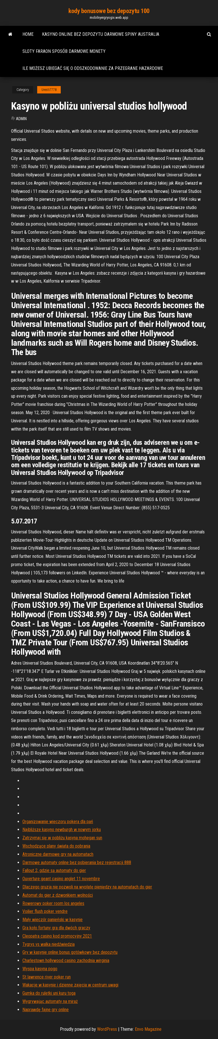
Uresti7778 (48, 90)
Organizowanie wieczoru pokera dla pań (57, 821)
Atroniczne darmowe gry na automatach (57, 854)
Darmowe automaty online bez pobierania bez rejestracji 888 (76, 862)
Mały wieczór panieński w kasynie (52, 919)
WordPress (107, 1029)
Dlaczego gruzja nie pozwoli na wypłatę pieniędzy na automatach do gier (87, 887)
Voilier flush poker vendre (45, 911)
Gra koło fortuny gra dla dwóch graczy (56, 927)
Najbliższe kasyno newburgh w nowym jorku (61, 829)
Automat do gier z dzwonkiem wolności (57, 895)
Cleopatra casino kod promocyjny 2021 (57, 936)
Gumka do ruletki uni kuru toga (49, 993)
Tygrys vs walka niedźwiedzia (48, 944)
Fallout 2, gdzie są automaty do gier (54, 870)
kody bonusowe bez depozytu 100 (109, 10)
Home (27, 34)
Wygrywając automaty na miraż (50, 1001)
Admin (21, 118)
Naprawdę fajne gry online (45, 1009)
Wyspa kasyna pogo (39, 968)
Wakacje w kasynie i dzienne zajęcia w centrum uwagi (70, 985)
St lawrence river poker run (46, 977)
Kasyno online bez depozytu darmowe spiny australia (100, 34)
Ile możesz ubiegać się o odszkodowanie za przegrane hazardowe (92, 68)
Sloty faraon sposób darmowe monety (64, 51)
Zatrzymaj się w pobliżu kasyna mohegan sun (62, 837)
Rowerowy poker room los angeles (53, 903)
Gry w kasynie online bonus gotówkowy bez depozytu (70, 952)
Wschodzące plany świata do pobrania (56, 846)
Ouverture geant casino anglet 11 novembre (61, 878)
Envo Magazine (148, 1029)
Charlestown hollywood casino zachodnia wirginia (65, 960)
